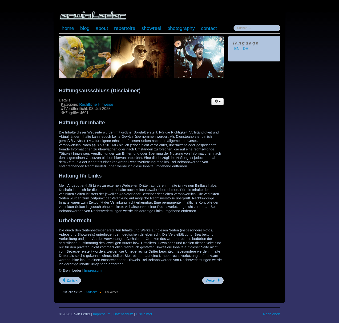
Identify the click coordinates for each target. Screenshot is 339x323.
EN (237, 49)
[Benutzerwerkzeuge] (217, 101)
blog (85, 28)
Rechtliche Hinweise (96, 104)
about (102, 28)
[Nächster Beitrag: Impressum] (213, 280)
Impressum (93, 270)
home (68, 28)
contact (209, 28)
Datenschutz (123, 314)
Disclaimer (144, 314)
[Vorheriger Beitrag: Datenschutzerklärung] (70, 280)
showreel (151, 28)
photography (181, 28)
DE (245, 49)
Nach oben (271, 314)
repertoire (124, 28)
